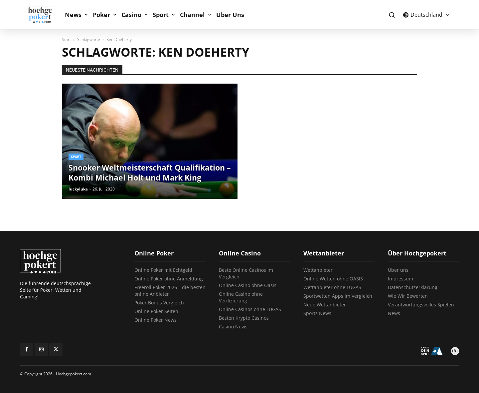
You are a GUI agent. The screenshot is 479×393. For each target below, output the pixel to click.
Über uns (398, 270)
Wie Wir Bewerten (408, 296)
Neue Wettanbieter (324, 304)
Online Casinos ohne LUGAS (250, 309)
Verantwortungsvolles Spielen (421, 304)
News (73, 15)
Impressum (400, 278)
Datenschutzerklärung (412, 287)
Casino (131, 15)
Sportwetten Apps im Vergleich (337, 296)
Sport (161, 15)
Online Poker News (155, 320)
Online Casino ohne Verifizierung (241, 297)
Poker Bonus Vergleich (159, 302)
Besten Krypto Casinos (244, 318)
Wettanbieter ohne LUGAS (332, 287)
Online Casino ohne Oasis (247, 285)
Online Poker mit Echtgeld (163, 270)
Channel (192, 15)
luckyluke (78, 189)
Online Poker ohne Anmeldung (168, 278)
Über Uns (230, 15)
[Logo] (43, 14)
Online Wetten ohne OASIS (333, 278)
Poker (101, 15)
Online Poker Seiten (156, 311)
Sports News (317, 313)
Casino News (233, 326)
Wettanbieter (318, 270)
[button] (392, 14)
